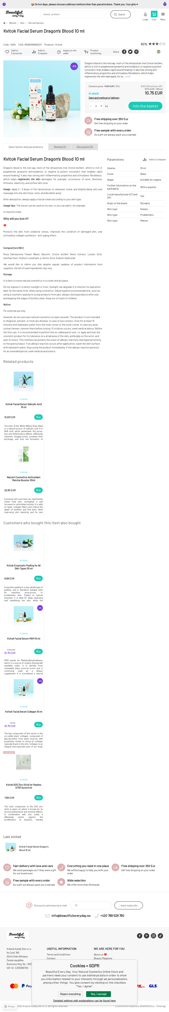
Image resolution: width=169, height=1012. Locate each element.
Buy (38, 417)
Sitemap (161, 1006)
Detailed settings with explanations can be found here (84, 1000)
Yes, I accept (98, 994)
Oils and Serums (36, 23)
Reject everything (70, 994)
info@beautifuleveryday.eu (71, 915)
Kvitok (58, 44)
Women (12, 23)
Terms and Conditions (58, 954)
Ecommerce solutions (127, 1006)
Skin (22, 23)
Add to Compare (42, 51)
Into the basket (145, 106)
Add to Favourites (16, 51)
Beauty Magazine (103, 958)
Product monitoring (95, 51)
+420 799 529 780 (112, 915)
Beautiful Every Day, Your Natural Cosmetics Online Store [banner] (18, 13)
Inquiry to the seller (69, 51)
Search (121, 14)
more (128, 76)
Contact (51, 958)
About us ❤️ (100, 954)
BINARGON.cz (147, 1006)
